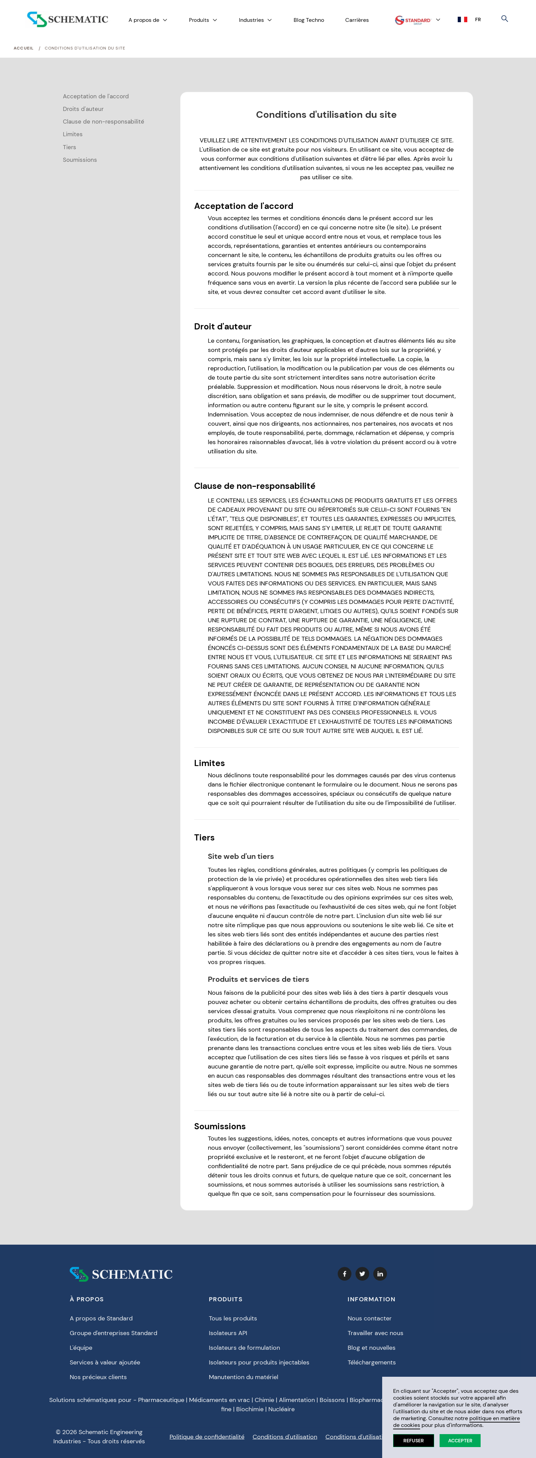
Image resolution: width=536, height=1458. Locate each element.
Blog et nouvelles (372, 1352)
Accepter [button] (460, 1441)
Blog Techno (309, 20)
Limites (73, 134)
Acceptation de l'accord (96, 96)
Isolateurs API (228, 1337)
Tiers (69, 147)
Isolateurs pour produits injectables (259, 1366)
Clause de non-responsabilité (103, 121)
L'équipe (81, 1352)
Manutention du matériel (243, 1381)
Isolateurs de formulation (244, 1352)
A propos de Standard (101, 1322)
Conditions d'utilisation (285, 1441)
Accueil (24, 48)
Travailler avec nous (375, 1337)
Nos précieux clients (98, 1381)
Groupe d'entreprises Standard (113, 1337)
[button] (148, 20)
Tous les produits (233, 1322)
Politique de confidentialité (207, 1441)
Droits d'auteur (83, 109)
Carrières (357, 20)
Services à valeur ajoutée (105, 1366)
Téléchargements (372, 1366)
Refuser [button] (413, 1441)
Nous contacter (370, 1322)
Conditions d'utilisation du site (85, 48)
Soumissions (80, 160)
